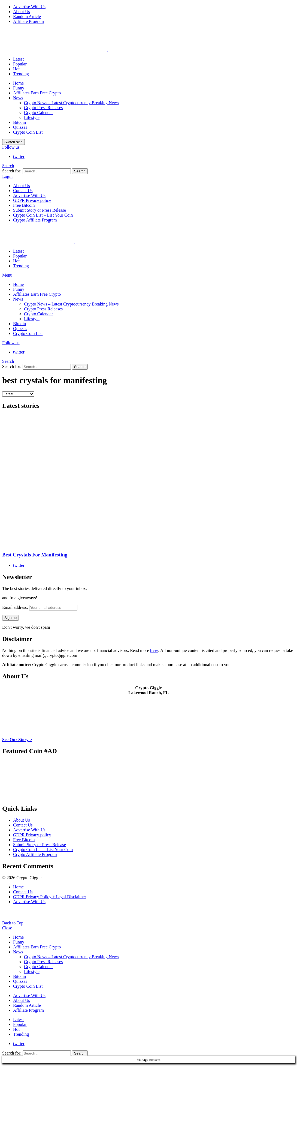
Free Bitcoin (24, 205)
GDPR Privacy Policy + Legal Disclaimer (49, 896)
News (18, 97)
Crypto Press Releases (43, 107)
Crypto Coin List (28, 132)
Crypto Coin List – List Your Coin (43, 215)
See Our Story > (17, 739)
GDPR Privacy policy (32, 200)
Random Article (27, 16)
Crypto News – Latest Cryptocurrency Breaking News (71, 102)
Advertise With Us (29, 6)
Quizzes (20, 127)
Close (7, 928)
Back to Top (12, 923)
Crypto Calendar (38, 112)
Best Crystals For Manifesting (34, 555)
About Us (21, 11)
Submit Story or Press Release (39, 210)
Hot (16, 69)
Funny (18, 88)
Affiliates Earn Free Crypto (37, 93)
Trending (21, 73)
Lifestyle (32, 117)
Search (80, 171)
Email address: (39, 607)
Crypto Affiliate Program (35, 220)
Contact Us (23, 190)
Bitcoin (19, 122)
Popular (20, 64)
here (154, 650)
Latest (18, 59)
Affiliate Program (28, 21)
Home (18, 83)
